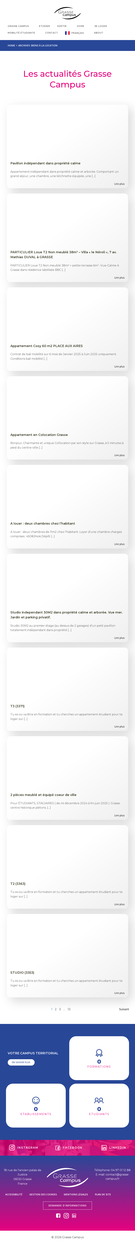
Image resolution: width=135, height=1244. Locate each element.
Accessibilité (13, 1194)
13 (69, 1009)
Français (79, 33)
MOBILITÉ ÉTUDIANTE (23, 32)
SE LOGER (102, 26)
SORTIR (63, 26)
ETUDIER (44, 26)
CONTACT (51, 32)
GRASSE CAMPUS (20, 26)
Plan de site (103, 1194)
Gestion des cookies (43, 1194)
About (98, 32)
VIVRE (82, 26)
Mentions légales (76, 1194)
